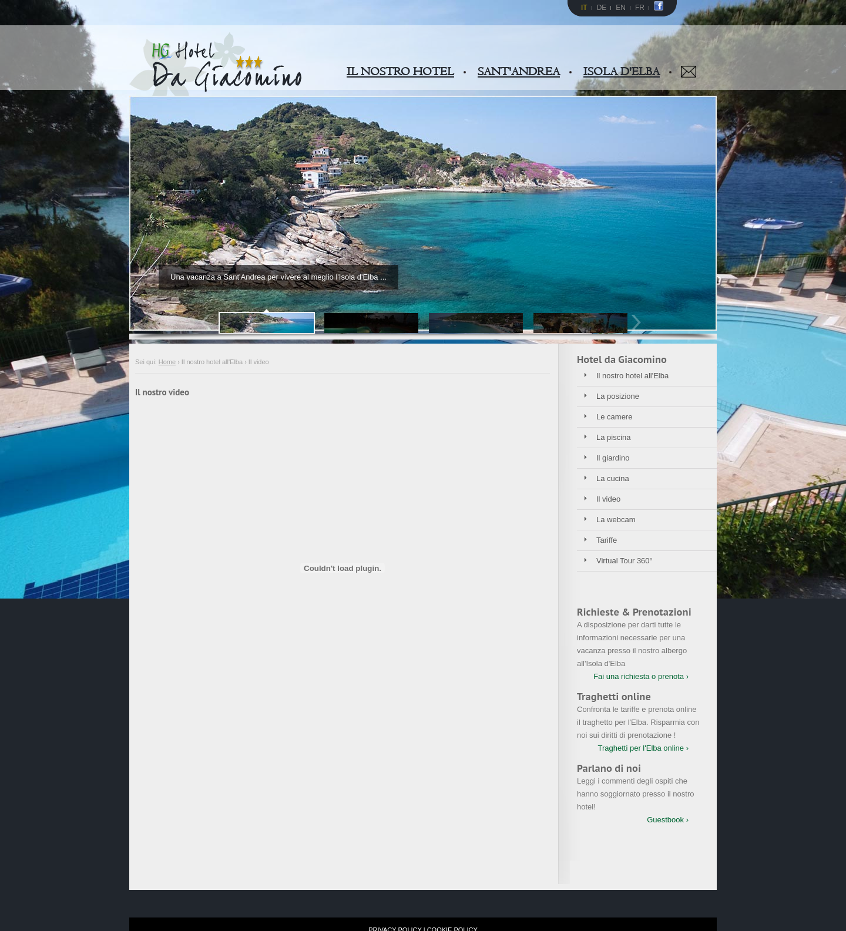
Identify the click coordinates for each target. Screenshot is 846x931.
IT (584, 8)
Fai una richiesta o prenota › (641, 676)
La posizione (617, 396)
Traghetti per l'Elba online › (643, 748)
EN (621, 8)
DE (602, 8)
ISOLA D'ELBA (621, 72)
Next (639, 322)
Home (167, 361)
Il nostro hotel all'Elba (632, 375)
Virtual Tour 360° (624, 560)
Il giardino (612, 457)
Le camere (614, 416)
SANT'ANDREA (519, 72)
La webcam (615, 519)
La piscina (613, 437)
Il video (608, 499)
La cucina (612, 478)
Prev (207, 322)
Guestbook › (668, 819)
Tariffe (606, 540)
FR (639, 8)
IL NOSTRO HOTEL (400, 72)
